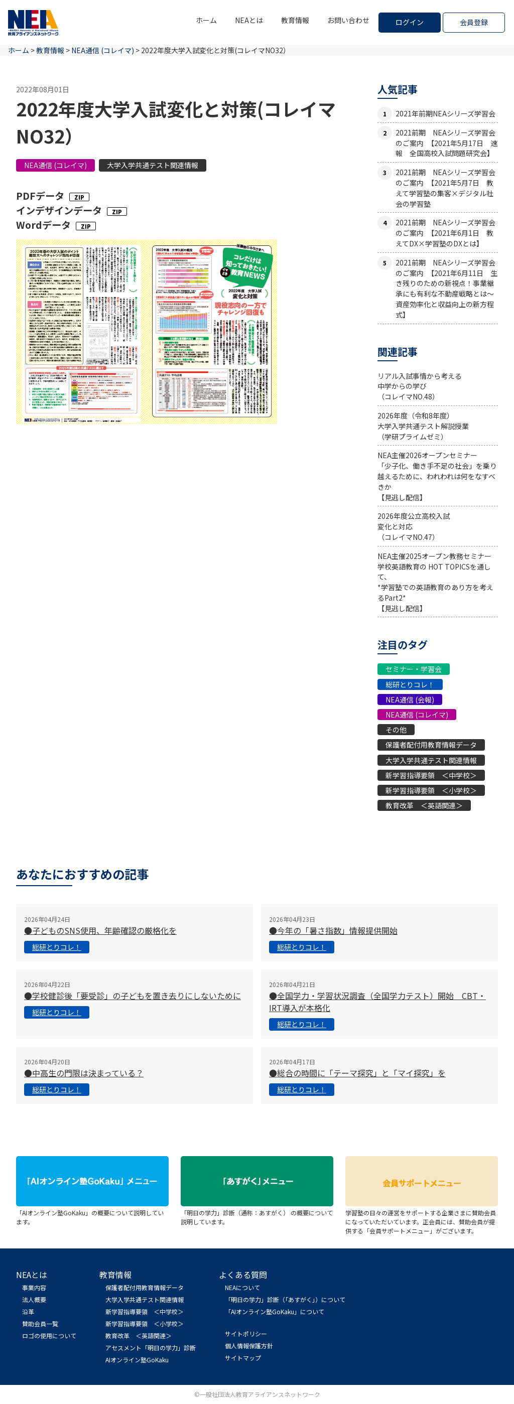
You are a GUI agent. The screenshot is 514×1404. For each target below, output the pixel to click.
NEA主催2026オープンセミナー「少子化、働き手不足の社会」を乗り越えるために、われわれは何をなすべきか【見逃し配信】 (437, 476)
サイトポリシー (246, 1333)
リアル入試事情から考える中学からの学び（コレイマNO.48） (419, 386)
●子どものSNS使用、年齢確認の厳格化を (100, 930)
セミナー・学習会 (414, 669)
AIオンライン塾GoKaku (137, 1359)
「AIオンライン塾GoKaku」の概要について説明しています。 (92, 1212)
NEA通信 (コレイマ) (55, 165)
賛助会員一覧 (40, 1323)
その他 (396, 730)
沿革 (28, 1311)
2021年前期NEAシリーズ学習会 (445, 113)
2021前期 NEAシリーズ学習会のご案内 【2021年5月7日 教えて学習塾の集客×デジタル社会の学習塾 (445, 187)
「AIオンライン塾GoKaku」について (274, 1311)
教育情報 (295, 20)
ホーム (206, 20)
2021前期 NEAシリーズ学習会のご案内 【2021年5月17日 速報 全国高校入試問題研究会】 (446, 143)
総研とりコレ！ (410, 684)
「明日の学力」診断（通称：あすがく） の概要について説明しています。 (257, 1212)
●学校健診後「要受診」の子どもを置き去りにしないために (132, 996)
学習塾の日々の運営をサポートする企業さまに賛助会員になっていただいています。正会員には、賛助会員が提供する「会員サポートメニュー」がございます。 (421, 1217)
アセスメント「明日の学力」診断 (150, 1347)
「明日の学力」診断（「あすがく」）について (285, 1299)
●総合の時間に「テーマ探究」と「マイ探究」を (357, 1073)
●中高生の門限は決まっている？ (84, 1073)
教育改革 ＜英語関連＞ (424, 805)
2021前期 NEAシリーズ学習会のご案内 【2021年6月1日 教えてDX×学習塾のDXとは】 (445, 232)
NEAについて (242, 1287)
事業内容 (34, 1287)
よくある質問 (243, 1275)
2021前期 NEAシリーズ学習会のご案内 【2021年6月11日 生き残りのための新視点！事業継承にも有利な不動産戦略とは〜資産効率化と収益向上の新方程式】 (446, 288)
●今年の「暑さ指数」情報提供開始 (333, 930)
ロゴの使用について (49, 1335)
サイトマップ (243, 1357)
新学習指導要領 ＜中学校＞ (431, 775)
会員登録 (474, 22)
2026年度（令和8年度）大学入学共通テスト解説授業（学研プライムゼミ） (423, 426)
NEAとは (249, 20)
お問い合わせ (348, 20)
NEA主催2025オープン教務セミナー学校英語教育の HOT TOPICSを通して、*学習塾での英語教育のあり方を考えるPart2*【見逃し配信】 (435, 582)
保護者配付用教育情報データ (431, 745)
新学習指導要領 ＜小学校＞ (431, 790)
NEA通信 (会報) (410, 699)
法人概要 (34, 1299)
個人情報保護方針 (249, 1345)
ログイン (410, 22)
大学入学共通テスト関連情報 (152, 165)
